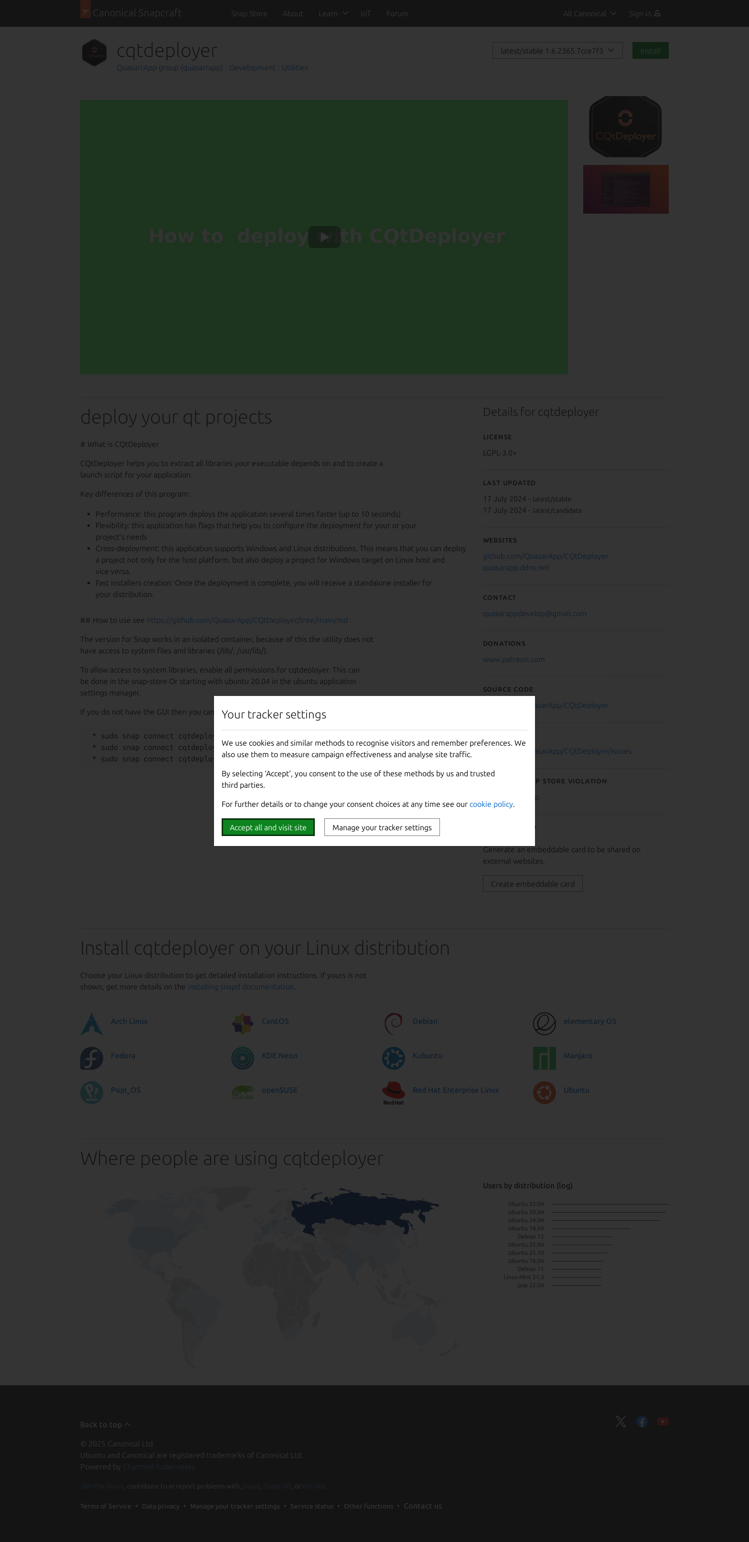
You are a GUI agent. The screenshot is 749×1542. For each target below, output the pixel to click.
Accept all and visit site (268, 827)
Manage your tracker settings (382, 827)
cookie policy (491, 804)
